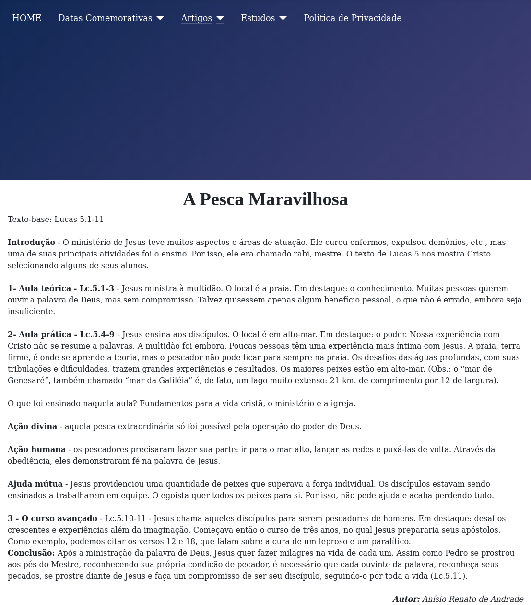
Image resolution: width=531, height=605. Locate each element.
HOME (27, 18)
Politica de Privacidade (353, 18)
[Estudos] (281, 18)
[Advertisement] (265, 108)
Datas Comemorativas (105, 18)
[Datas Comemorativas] (159, 18)
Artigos (196, 18)
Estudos (258, 18)
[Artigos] (218, 18)
